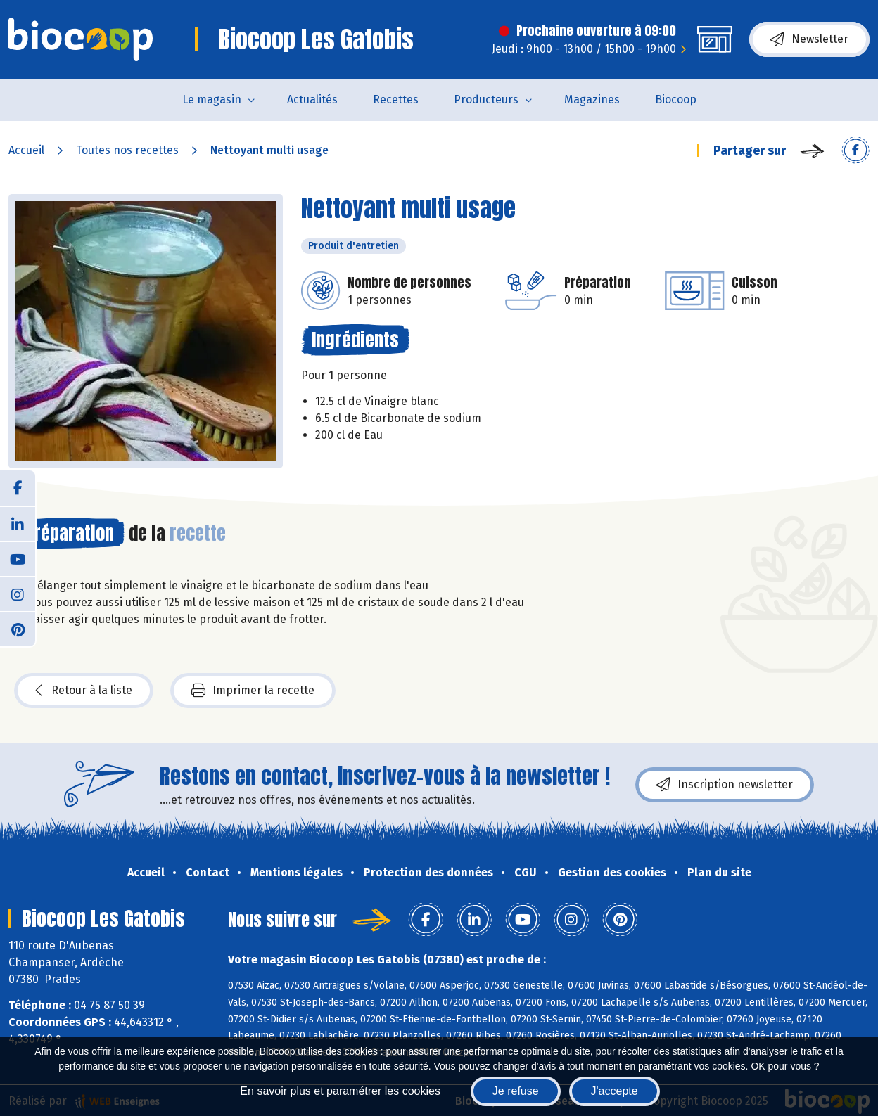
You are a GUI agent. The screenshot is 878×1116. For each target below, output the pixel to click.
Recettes (396, 99)
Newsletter (809, 39)
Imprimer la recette (252, 691)
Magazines (592, 99)
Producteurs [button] (486, 99)
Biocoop (675, 99)
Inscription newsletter (724, 785)
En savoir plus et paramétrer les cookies (340, 1091)
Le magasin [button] (211, 99)
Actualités (312, 99)
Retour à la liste (83, 691)
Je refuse (515, 1091)
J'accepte (614, 1091)
